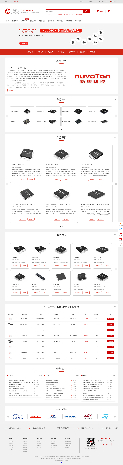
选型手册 (48, 375)
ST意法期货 (48, 15)
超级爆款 (24, 21)
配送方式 (25, 443)
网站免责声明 (68, 443)
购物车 (120, 236)
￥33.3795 (86, 352)
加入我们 (39, 445)
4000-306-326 (102, 1)
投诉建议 (87, 456)
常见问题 (11, 449)
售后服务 (25, 445)
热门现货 (33, 21)
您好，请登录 (8, 1)
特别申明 (67, 447)
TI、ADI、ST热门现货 (57, 15)
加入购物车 (110, 318)
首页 (7, 21)
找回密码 (11, 443)
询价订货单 (111, 11)
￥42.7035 (86, 347)
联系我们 (39, 447)
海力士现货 (72, 15)
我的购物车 (100, 11)
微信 (121, 230)
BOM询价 (78, 21)
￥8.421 (86, 341)
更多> (115, 99)
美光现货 (66, 15)
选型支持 (82, 52)
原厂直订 (53, 447)
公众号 (120, 241)
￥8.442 (86, 330)
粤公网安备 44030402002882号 (61, 460)
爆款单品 (61, 52)
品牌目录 (15, 21)
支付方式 (25, 441)
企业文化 (39, 443)
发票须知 (25, 447)
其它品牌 (92, 52)
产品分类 (40, 52)
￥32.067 (86, 335)
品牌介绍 (30, 52)
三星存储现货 (79, 15)
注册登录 (11, 441)
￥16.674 (86, 358)
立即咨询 (31, 179)
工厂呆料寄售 (54, 445)
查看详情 (22, 179)
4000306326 (113, 1)
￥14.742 (86, 324)
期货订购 (42, 21)
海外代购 (60, 21)
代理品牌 (69, 21)
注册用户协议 (68, 445)
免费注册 (16, 1)
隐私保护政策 (68, 441)
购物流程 (11, 445)
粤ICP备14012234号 (79, 456)
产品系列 (50, 52)
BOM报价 (53, 441)
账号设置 (11, 447)
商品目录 (25, 451)
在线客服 (121, 225)
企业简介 (39, 441)
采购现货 (11, 90)
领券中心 (51, 21)
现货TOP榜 (71, 52)
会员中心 (91, 1)
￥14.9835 (86, 318)
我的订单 (82, 1)
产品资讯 (11, 375)
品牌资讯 (84, 375)
